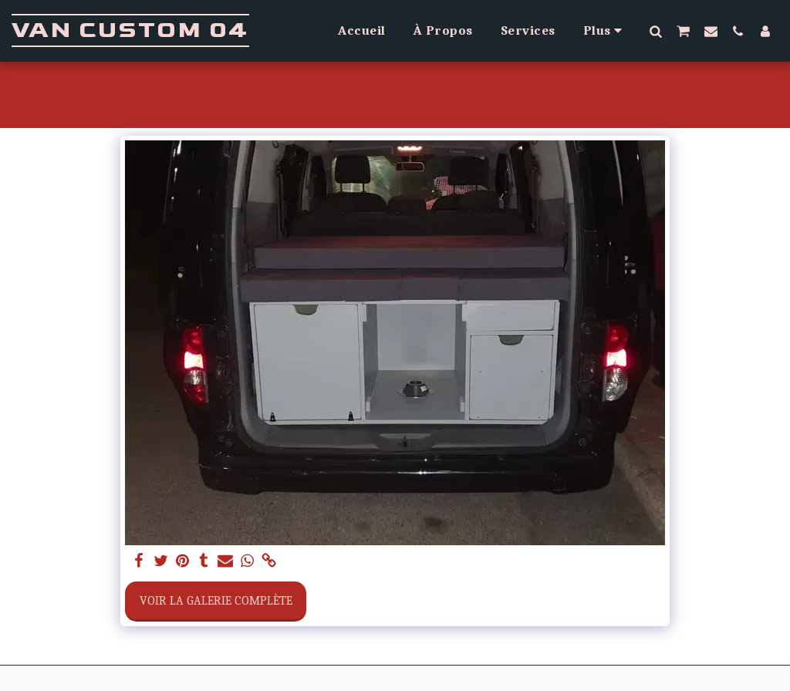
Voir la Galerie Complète (216, 601)
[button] (655, 31)
